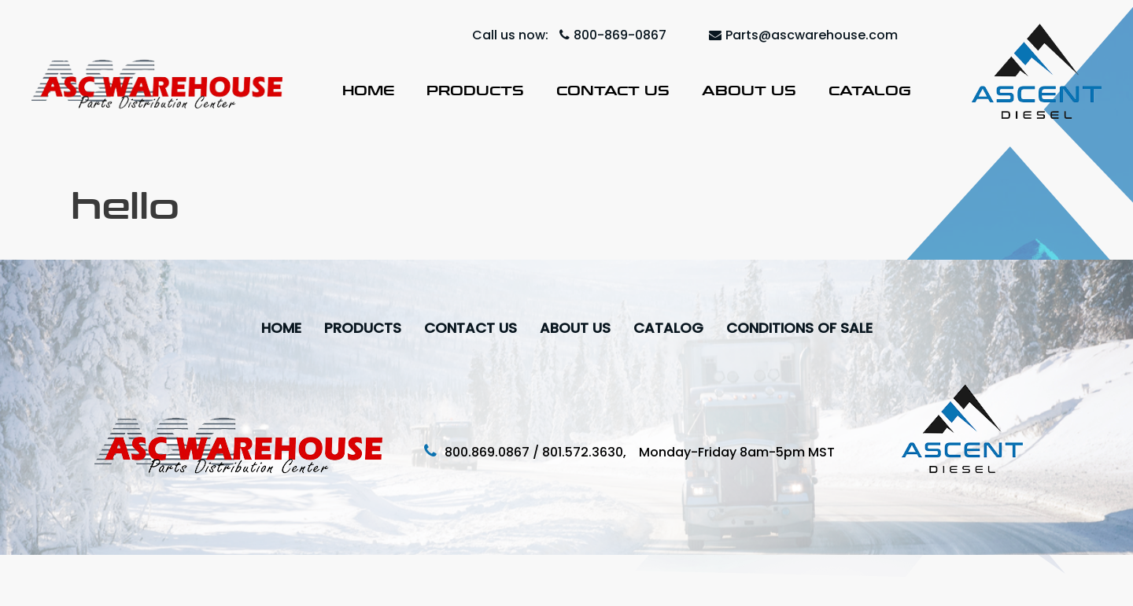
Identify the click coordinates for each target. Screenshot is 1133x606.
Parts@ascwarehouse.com (803, 35)
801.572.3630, (590, 452)
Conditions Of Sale (799, 328)
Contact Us (613, 90)
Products (475, 90)
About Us (749, 90)
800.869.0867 (487, 452)
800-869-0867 (612, 35)
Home (368, 90)
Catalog (870, 90)
